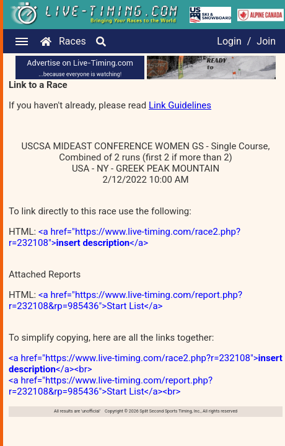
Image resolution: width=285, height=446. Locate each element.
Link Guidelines (180, 105)
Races (72, 41)
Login (229, 41)
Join (266, 41)
